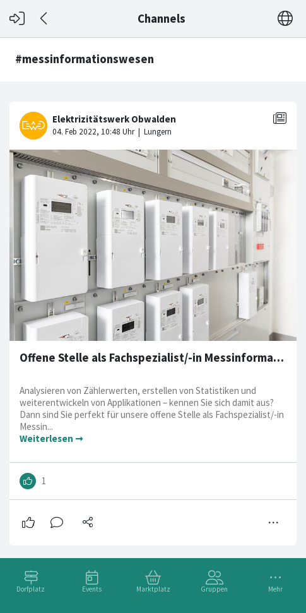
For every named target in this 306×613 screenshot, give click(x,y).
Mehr (275, 589)
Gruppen (214, 589)
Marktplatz (153, 589)
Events (92, 589)
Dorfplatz (30, 589)
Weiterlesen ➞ (51, 438)
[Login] (17, 18)
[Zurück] (44, 18)
